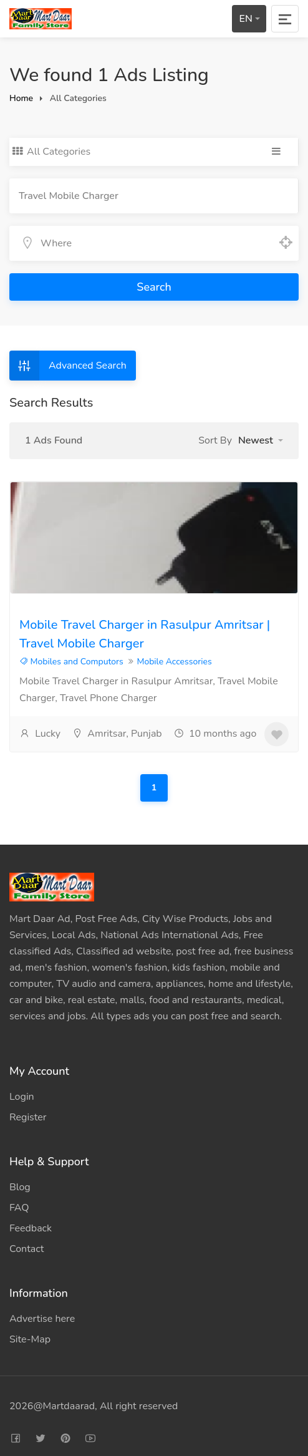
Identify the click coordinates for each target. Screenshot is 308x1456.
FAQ (19, 1208)
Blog (20, 1187)
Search (154, 286)
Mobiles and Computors (71, 661)
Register (28, 1117)
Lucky (39, 733)
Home (21, 98)
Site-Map (30, 1339)
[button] (260, 440)
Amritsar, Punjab (117, 733)
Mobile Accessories (174, 661)
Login (21, 1097)
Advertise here (42, 1319)
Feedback (30, 1228)
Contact (26, 1249)
